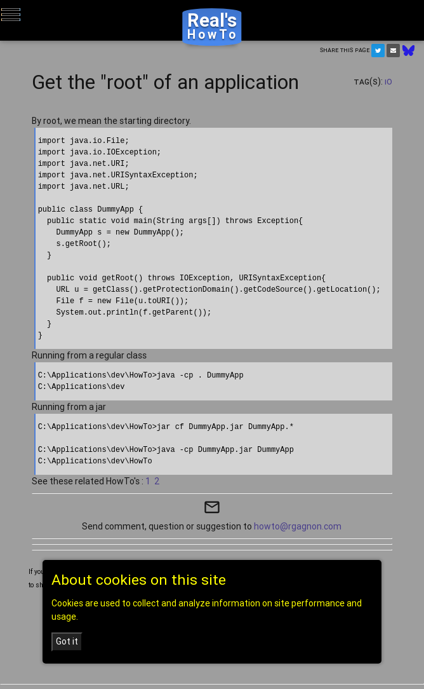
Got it (67, 641)
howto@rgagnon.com (297, 526)
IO (388, 81)
